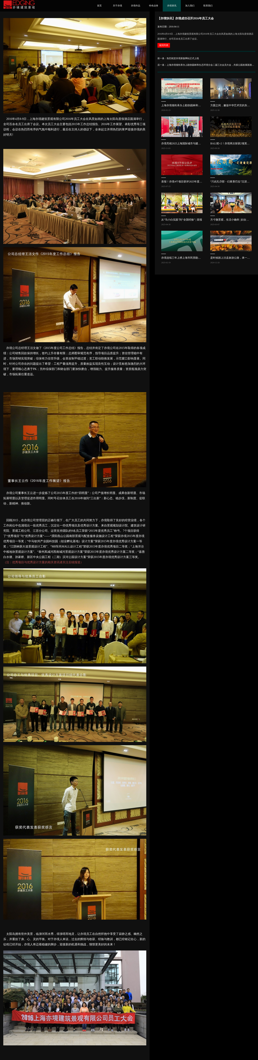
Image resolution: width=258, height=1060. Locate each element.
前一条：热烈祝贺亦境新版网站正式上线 (178, 58)
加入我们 (189, 5)
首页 (99, 5)
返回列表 (163, 45)
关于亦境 (117, 5)
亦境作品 (135, 5)
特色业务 (153, 5)
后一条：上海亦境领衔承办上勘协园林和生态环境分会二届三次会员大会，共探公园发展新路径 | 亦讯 (206, 65)
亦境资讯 (171, 5)
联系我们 (208, 5)
